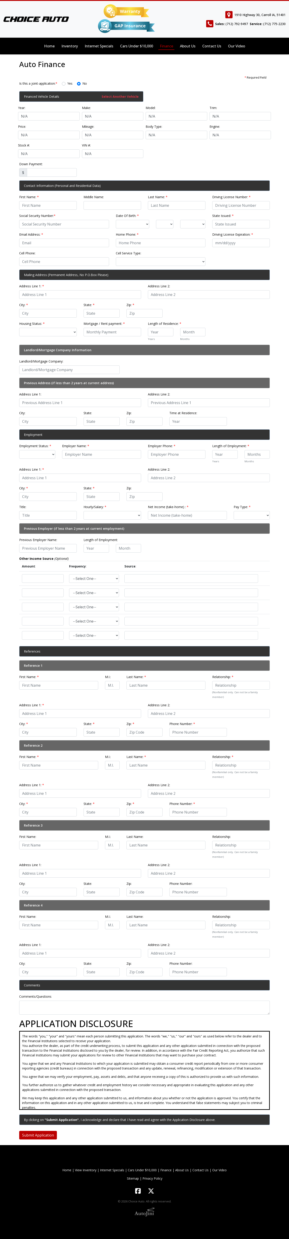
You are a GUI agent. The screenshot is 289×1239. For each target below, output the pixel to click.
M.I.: (108, 677)
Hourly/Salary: (95, 507)
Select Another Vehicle (120, 96)
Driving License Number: (231, 197)
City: (23, 305)
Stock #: (24, 145)
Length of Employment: (230, 446)
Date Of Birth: (127, 216)
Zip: (130, 305)
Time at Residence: (183, 413)
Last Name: (158, 197)
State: (89, 305)
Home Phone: (127, 234)
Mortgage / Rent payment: (104, 323)
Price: (22, 126)
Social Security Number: (37, 216)
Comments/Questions (35, 996)
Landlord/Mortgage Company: (41, 361)
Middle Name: (94, 197)
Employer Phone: (161, 446)
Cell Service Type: (128, 253)
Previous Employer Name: (38, 540)
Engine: (215, 126)
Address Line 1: (31, 286)
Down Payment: (31, 164)
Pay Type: (242, 507)
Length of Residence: (164, 323)
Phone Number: (182, 724)
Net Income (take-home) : (168, 507)
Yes (69, 83)
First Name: (29, 197)
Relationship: (222, 677)
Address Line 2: (159, 286)
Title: (22, 507)
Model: (151, 108)
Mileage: (88, 126)
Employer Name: (75, 446)
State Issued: (223, 216)
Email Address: (31, 234)
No (84, 83)
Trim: (213, 108)
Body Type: (154, 126)
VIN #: (86, 145)
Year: (21, 108)
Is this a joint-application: (38, 83)
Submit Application (38, 1135)
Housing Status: (32, 323)
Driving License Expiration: (232, 234)
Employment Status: (35, 446)
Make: (86, 108)
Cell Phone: (27, 253)
